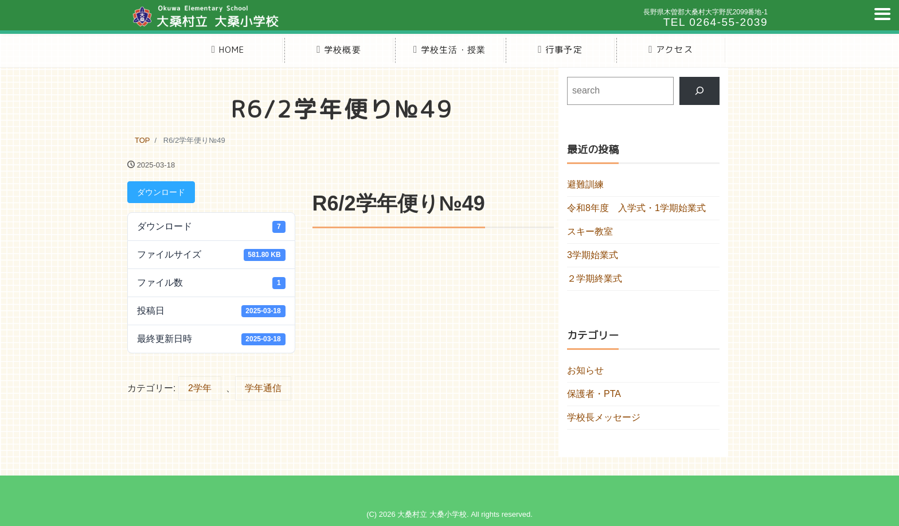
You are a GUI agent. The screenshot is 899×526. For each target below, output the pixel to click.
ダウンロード (161, 192)
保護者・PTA (594, 394)
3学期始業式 (592, 255)
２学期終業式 (594, 278)
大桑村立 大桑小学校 (432, 514)
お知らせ (585, 370)
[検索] (699, 91)
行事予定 (560, 50)
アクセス (670, 50)
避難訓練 (585, 184)
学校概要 (338, 50)
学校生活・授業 (449, 50)
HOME (228, 50)
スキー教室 (590, 231)
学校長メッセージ (603, 417)
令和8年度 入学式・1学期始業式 (636, 208)
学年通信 (263, 388)
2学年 (200, 388)
